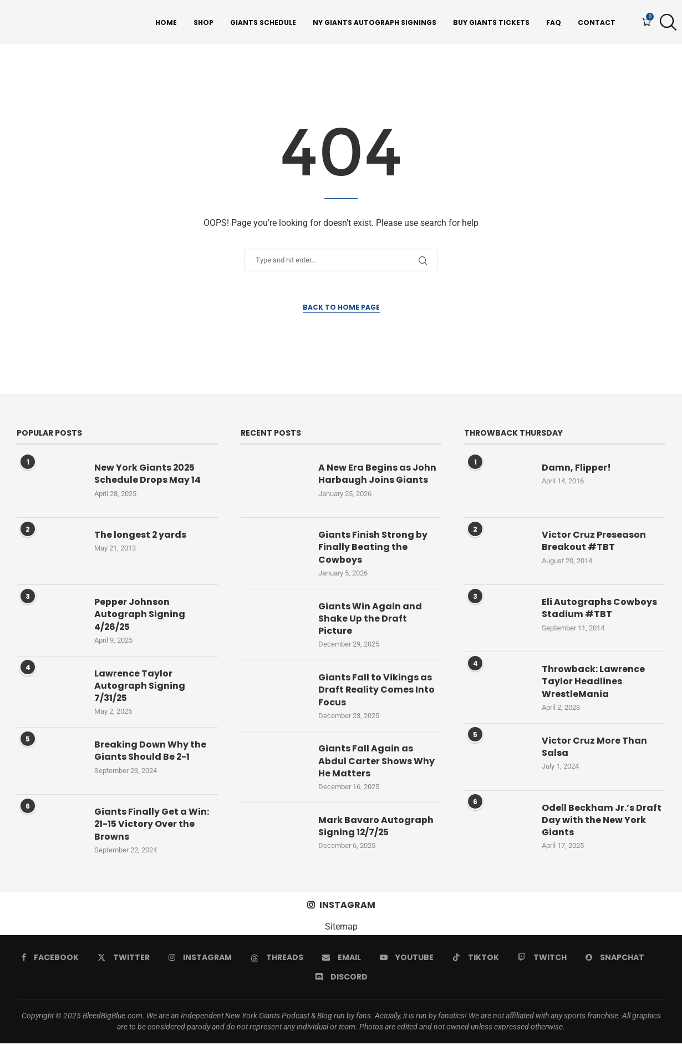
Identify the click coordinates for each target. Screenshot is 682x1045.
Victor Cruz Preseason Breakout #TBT (594, 542)
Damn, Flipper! (576, 469)
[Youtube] (407, 959)
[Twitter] (124, 959)
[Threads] (277, 959)
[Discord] (341, 978)
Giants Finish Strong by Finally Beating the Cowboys (372, 548)
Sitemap (341, 928)
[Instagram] (200, 959)
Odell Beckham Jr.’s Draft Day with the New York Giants (601, 821)
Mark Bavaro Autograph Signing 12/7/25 (376, 828)
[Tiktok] (475, 959)
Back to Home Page (341, 308)
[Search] (665, 23)
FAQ (553, 22)
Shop (203, 22)
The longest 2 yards (140, 536)
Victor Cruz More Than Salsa (594, 748)
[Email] (341, 959)
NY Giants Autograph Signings (374, 22)
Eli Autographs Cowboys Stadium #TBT (599, 609)
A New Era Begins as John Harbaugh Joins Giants (377, 475)
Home (166, 22)
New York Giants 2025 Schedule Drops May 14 (147, 475)
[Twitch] (542, 959)
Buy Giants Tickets (491, 22)
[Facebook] (50, 959)
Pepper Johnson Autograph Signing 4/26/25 (139, 615)
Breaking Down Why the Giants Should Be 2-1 (150, 752)
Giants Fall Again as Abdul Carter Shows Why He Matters (376, 762)
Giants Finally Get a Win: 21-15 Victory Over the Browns (151, 825)
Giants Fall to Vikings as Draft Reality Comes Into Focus (376, 691)
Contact (596, 22)
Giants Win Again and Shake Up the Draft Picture (370, 620)
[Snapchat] (615, 959)
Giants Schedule (263, 22)
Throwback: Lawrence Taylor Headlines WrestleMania (593, 682)
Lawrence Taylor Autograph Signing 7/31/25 (139, 687)
